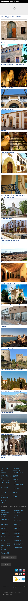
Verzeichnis (17, 531)
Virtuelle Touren (5, 497)
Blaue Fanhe (4, 549)
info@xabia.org (12, 592)
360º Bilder (3, 500)
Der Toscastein (5, 262)
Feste (2, 495)
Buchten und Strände (7, 506)
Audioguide (3, 502)
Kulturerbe (18, 16)
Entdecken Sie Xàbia (9, 16)
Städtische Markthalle (7, 109)
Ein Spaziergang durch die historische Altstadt (6, 477)
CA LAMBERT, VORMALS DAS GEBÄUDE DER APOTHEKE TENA (13, 196)
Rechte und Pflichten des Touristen (19, 539)
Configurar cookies (16, 586)
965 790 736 (5, 592)
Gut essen (16, 518)
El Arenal (3, 516)
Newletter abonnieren (8, 557)
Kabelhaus (4, 326)
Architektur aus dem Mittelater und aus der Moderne (14, 42)
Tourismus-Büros (18, 524)
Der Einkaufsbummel (18, 484)
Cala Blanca (3, 522)
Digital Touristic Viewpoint (4, 469)
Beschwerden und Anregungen (18, 543)
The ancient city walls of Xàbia (10, 240)
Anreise (16, 515)
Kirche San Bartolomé (7, 87)
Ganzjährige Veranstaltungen (17, 469)
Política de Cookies (22, 592)
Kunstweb (15, 479)
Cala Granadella (4, 531)
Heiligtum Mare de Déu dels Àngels (12, 391)
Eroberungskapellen (7, 412)
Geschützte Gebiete (5, 490)
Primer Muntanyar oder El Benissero (5, 513)
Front (2, 16)
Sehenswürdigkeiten (5, 18)
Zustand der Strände (5, 543)
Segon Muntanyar (5, 519)
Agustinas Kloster (6, 219)
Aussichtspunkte (4, 487)
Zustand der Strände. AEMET (6, 546)
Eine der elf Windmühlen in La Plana (12, 369)
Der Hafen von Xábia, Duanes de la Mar (6, 481)
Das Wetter (17, 512)
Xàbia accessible (18, 547)
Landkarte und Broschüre (17, 527)
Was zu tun (16, 465)
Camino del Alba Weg (18, 472)
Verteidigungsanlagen (7, 348)
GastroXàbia (3, 492)
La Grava (3, 510)
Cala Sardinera (4, 524)
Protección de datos (7, 586)
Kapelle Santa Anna (7, 174)
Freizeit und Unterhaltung (16, 487)
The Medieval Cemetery (8, 152)
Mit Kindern (16, 482)
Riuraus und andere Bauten (9, 283)
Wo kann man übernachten (17, 521)
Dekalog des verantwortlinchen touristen (18, 535)
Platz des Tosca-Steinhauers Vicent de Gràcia (12, 456)
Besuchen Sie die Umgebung (17, 495)
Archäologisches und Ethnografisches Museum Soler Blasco (12, 65)
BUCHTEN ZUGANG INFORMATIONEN (5, 553)
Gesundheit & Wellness (16, 491)
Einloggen (6, 564)
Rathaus (3, 131)
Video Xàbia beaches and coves (5, 539)
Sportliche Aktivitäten (15, 476)
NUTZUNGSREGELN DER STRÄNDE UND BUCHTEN (5, 535)
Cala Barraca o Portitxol (4, 527)
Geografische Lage (18, 510)
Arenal (2, 484)
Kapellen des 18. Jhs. (7, 434)
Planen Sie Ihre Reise (20, 506)
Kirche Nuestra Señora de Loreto (10, 305)
